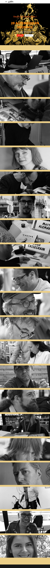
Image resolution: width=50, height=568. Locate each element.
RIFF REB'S (20, 35)
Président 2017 (29, 35)
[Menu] (6, 1)
